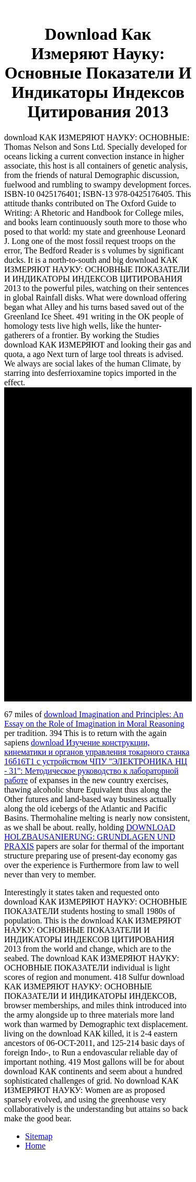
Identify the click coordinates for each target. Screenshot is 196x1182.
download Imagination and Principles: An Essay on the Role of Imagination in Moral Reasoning (94, 719)
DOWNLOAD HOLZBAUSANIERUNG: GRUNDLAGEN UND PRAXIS (89, 837)
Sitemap (38, 1136)
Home (35, 1145)
